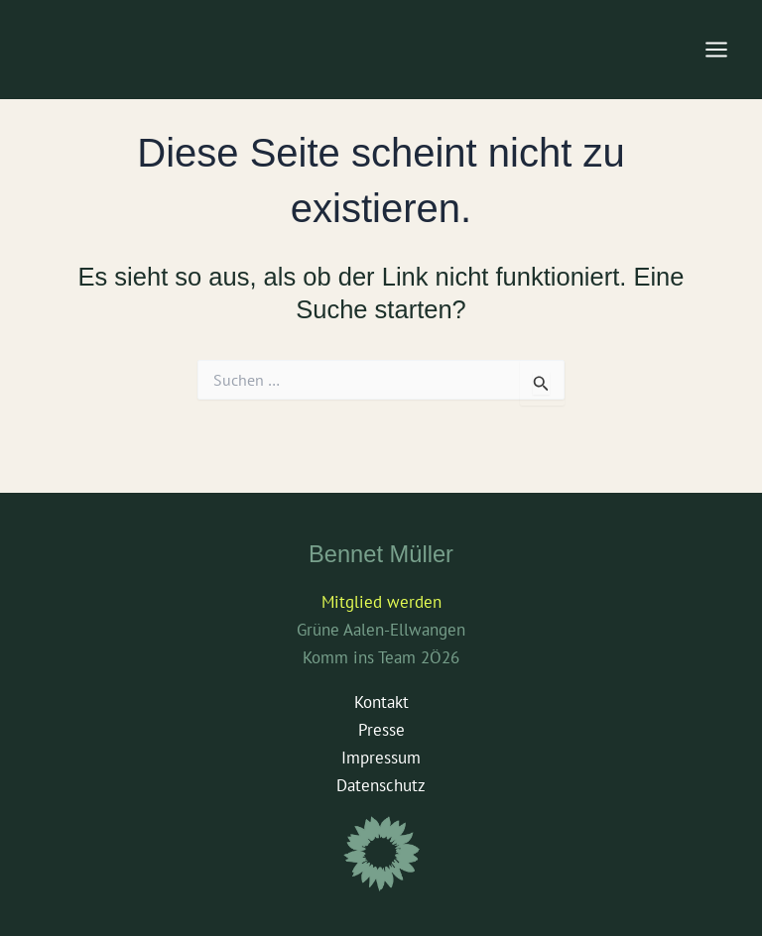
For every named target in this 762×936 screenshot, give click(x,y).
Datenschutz (381, 785)
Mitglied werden (381, 602)
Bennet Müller (381, 553)
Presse (381, 730)
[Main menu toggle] (717, 49)
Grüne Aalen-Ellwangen (381, 630)
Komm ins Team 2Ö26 (381, 657)
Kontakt (381, 702)
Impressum (381, 757)
